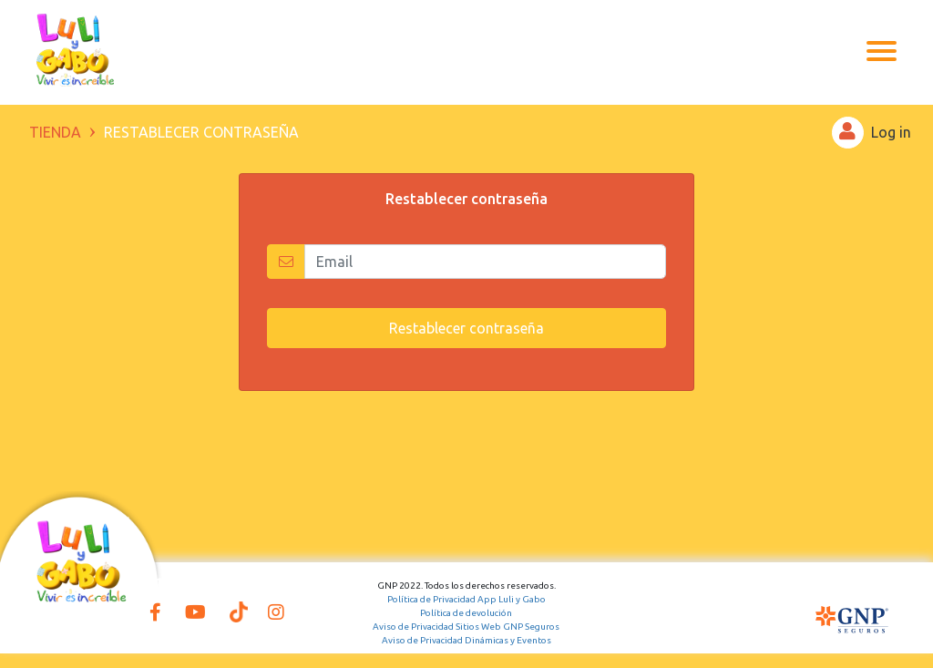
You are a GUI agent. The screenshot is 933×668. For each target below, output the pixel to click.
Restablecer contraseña (466, 328)
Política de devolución (466, 613)
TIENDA (55, 132)
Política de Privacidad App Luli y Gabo (466, 599)
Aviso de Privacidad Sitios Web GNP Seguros (466, 627)
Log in (871, 133)
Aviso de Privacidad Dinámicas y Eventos (466, 640)
